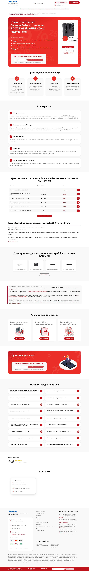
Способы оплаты (40, 530)
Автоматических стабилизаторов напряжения (55, 546)
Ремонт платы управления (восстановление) (62, 301)
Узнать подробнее (19, 338)
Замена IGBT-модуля (16, 303)
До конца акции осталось (32, 569)
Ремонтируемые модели (42, 522)
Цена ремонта (40, 9)
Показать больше (44, 274)
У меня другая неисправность (44, 215)
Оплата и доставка (49, 9)
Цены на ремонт (68, 47)
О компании (22, 9)
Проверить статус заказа (61, 2)
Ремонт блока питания (41, 301)
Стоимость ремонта (40, 511)
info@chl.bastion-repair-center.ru (21, 488)
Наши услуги (39, 524)
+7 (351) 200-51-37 (39, 3)
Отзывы (67, 9)
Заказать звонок (74, 2)
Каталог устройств (32, 9)
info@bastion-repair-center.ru (18, 525)
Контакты (62, 9)
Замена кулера (49, 301)
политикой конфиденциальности (37, 62)
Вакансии (56, 9)
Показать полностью (13, 241)
